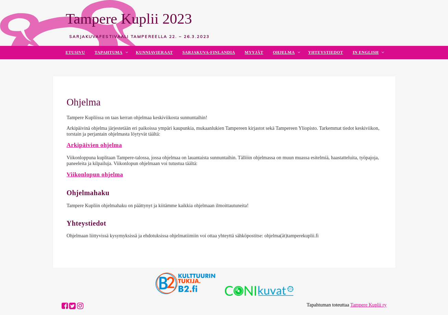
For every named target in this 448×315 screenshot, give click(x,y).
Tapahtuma (108, 52)
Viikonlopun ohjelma (95, 174)
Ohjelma (284, 52)
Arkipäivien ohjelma (94, 145)
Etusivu (75, 52)
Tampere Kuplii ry (368, 304)
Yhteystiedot (325, 52)
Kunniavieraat (154, 52)
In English (366, 52)
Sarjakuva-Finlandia (208, 52)
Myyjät (254, 52)
